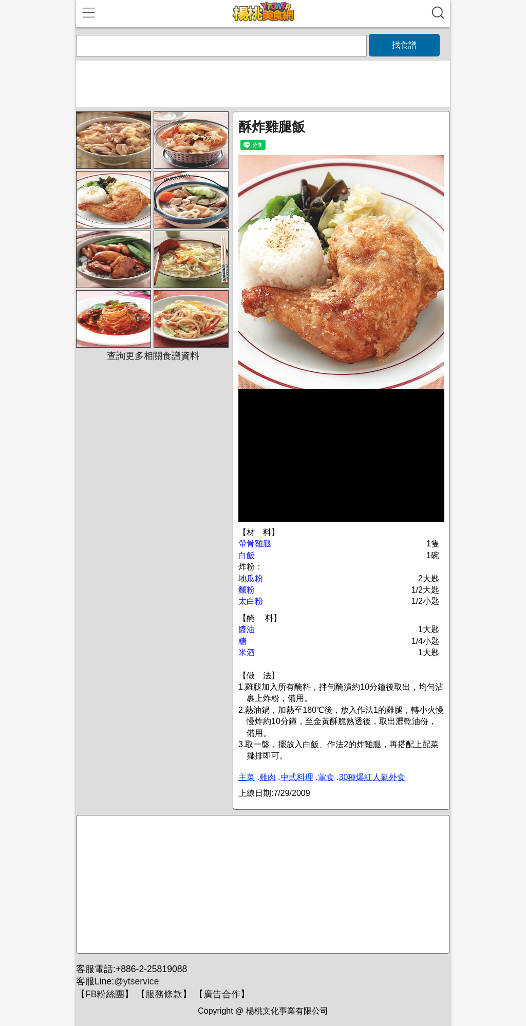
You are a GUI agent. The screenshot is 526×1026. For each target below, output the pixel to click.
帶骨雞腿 (254, 543)
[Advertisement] (261, 885)
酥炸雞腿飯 (271, 127)
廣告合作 (221, 994)
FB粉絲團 (104, 994)
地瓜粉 (250, 578)
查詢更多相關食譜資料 (153, 356)
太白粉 (250, 601)
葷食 (326, 777)
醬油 (246, 629)
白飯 (246, 555)
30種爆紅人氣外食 (372, 777)
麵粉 (246, 589)
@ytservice (136, 981)
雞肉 (267, 777)
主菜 (246, 777)
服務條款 (163, 994)
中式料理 (296, 777)
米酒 (246, 652)
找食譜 (404, 45)
